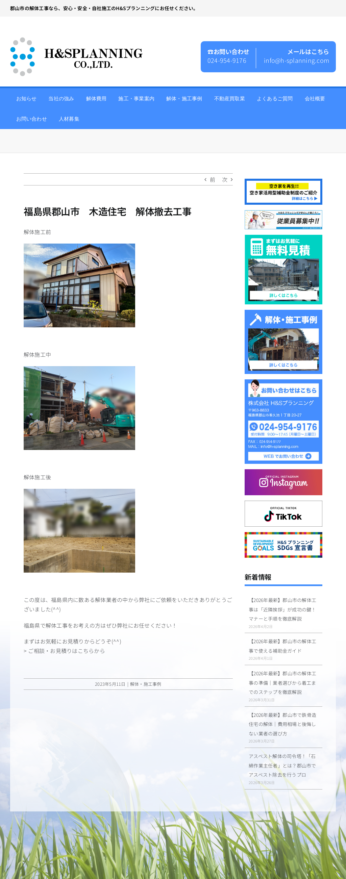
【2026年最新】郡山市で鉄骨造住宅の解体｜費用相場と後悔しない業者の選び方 (282, 724)
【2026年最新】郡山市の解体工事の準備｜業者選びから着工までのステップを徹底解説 (282, 682)
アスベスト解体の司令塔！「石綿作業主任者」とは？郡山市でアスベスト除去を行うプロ (282, 765)
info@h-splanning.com (296, 60)
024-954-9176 (226, 60)
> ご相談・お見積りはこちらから (64, 651)
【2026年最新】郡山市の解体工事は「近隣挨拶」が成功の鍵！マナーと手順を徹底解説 (282, 609)
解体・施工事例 (146, 684)
